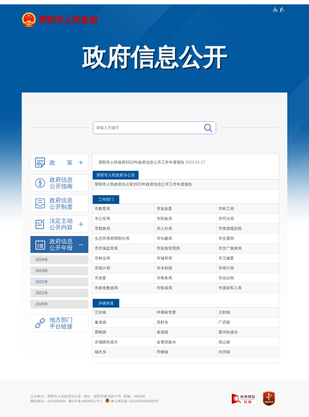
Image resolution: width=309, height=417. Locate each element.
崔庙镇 (162, 332)
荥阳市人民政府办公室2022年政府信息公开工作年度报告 (143, 184)
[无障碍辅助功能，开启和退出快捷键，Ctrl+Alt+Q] (279, 10)
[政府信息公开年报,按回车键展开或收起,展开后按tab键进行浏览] (59, 244)
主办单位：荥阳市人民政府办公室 (55, 396)
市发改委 (164, 209)
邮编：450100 (134, 396)
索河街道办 (228, 332)
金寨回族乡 (166, 342)
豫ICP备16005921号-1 (85, 401)
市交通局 (226, 238)
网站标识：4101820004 (48, 401)
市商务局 (164, 278)
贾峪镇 (100, 332)
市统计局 (102, 268)
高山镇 (224, 342)
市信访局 (226, 278)
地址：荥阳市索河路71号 (102, 396)
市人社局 (164, 228)
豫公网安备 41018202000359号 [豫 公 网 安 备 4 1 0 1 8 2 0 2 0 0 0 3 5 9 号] (131, 400)
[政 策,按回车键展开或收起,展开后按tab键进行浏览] (59, 162)
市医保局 (164, 288)
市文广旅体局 (230, 248)
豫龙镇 (100, 322)
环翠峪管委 (166, 312)
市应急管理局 (168, 248)
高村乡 (162, 322)
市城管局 (164, 258)
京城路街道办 (106, 342)
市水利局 (164, 268)
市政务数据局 (106, 288)
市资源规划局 (230, 228)
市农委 (100, 278)
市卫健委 (226, 258)
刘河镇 (224, 352)
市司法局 (226, 218)
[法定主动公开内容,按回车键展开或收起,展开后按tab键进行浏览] (59, 224)
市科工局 (226, 209)
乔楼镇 (162, 352)
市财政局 (102, 228)
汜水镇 (100, 312)
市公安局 (102, 218)
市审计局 (226, 268)
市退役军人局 (230, 288)
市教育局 (102, 209)
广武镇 (224, 322)
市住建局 (164, 238)
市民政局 (164, 218)
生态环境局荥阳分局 (112, 238)
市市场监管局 (106, 248)
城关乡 (100, 352)
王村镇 (224, 312)
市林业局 (102, 258)
